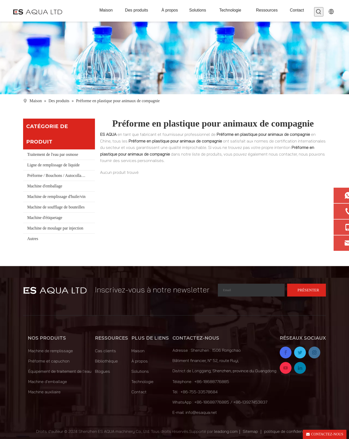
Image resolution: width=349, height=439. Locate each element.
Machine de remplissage (50, 350)
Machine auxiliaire (44, 391)
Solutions (140, 371)
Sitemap (250, 431)
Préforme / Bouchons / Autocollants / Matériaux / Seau (61, 175)
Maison (137, 350)
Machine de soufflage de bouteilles (56, 207)
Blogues (102, 371)
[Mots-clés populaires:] (318, 11)
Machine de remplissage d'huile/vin (56, 196)
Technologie (142, 381)
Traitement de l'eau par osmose (52, 154)
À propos (139, 361)
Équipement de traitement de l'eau (59, 371)
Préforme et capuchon (49, 361)
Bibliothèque (106, 361)
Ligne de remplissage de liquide (53, 165)
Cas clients (105, 350)
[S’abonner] (306, 290)
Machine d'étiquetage (44, 217)
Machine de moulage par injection (55, 228)
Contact (139, 391)
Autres (32, 238)
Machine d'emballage (44, 186)
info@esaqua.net (201, 412)
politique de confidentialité (288, 431)
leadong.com (226, 431)
